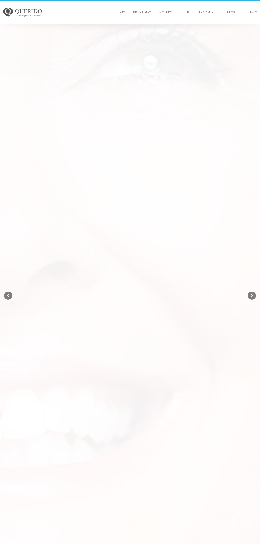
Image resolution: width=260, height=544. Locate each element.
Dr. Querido (142, 12)
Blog (231, 12)
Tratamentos (209, 12)
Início (121, 12)
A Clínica (166, 12)
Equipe (186, 12)
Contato (250, 12)
